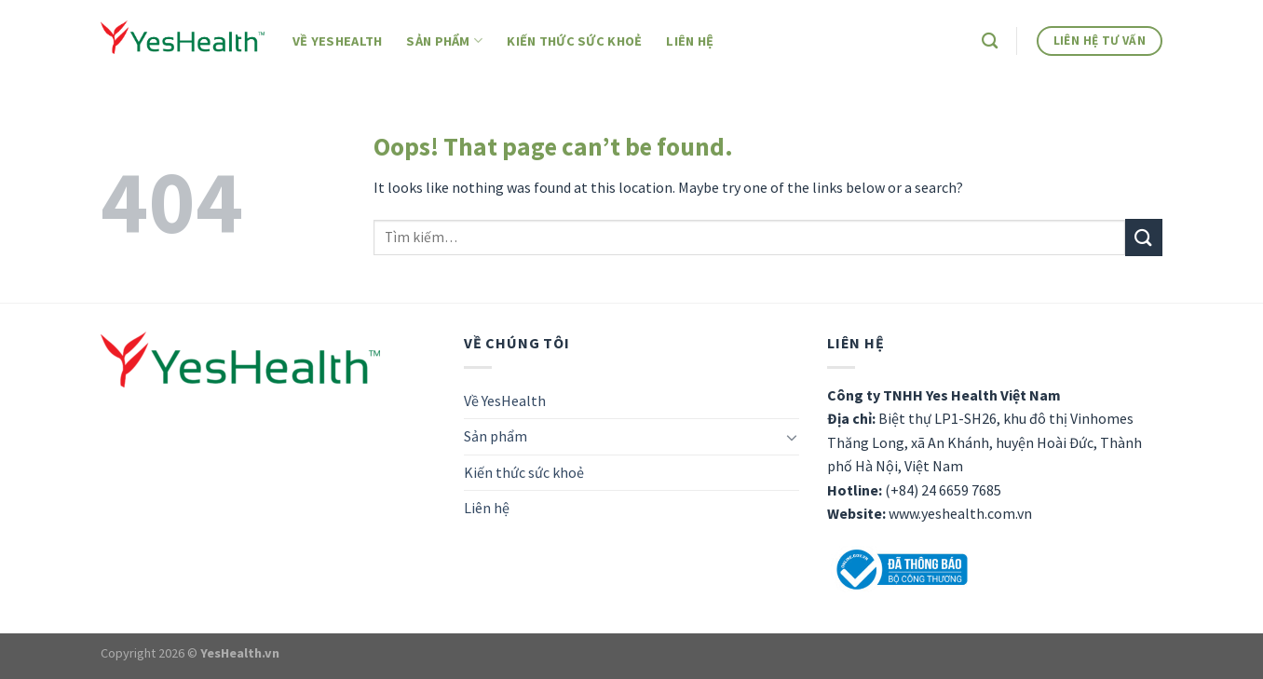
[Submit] (1143, 237)
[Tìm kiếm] (990, 41)
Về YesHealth (337, 41)
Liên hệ (689, 41)
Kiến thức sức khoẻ (574, 41)
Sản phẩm (444, 40)
